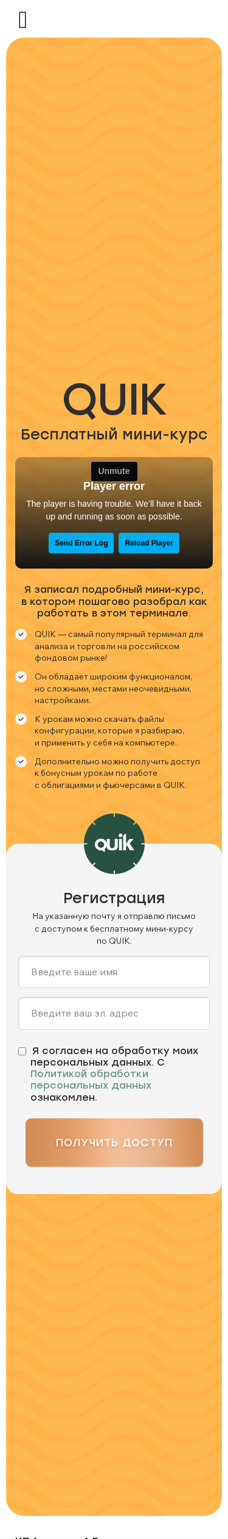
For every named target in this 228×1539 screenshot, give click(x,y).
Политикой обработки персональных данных (90, 1079)
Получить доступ (114, 1143)
